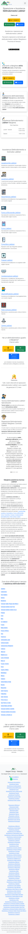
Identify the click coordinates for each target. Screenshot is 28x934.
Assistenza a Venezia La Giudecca (14, 901)
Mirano (2, 676)
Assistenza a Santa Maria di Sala (14, 896)
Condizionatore (19, 515)
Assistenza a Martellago (14, 865)
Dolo (2, 615)
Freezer (12, 515)
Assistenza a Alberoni (14, 826)
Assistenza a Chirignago (14, 842)
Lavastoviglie (21, 511)
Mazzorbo (3, 688)
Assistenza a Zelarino (14, 914)
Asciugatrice (9, 513)
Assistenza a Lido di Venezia (14, 856)
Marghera (3, 600)
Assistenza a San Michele (14, 887)
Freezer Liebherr (7, 260)
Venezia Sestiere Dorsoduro (8, 712)
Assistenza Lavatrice (14, 798)
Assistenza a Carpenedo (14, 838)
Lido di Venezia (5, 658)
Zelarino (3, 588)
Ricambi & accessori (14, 356)
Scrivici (20, 24)
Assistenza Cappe (14, 784)
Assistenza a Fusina (14, 853)
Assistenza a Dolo (14, 846)
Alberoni (3, 652)
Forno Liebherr (6, 228)
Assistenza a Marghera (14, 864)
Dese (2, 667)
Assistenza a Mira (14, 871)
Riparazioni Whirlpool (14, 805)
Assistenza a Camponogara (14, 837)
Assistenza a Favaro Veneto (14, 847)
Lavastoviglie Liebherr (9, 163)
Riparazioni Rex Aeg (14, 808)
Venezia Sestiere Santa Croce (9, 609)
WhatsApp (9, 24)
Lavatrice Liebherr (7, 179)
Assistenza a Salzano (14, 883)
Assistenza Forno (14, 789)
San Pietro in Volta (6, 703)
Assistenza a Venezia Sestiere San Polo (14, 907)
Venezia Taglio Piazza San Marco (9, 603)
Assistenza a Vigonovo (14, 912)
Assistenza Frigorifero (14, 795)
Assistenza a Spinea (14, 898)
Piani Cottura (13, 516)
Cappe (18, 516)
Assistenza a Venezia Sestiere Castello (14, 903)
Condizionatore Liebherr (9, 276)
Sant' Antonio (4, 697)
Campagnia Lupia (5, 639)
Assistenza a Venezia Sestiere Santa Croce (14, 909)
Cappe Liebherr (6, 325)
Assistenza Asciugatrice (14, 782)
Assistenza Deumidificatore (14, 787)
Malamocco (4, 655)
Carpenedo (4, 591)
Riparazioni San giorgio (14, 819)
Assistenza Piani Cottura (14, 800)
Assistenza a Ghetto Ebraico (14, 855)
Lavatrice (3, 513)
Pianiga (3, 612)
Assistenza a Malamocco (14, 858)
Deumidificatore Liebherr (10, 294)
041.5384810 (14, 20)
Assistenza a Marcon (14, 862)
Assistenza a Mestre (14, 869)
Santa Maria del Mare (6, 706)
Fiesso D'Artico (5, 630)
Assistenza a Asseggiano (14, 828)
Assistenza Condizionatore (14, 786)
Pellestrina (3, 694)
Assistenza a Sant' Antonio (14, 891)
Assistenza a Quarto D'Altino (14, 882)
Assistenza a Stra (14, 900)
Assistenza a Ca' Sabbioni (14, 831)
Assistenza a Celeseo (14, 840)
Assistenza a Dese (14, 844)
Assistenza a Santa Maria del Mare (14, 894)
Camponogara (5, 642)
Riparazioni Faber (14, 812)
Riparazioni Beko (14, 810)
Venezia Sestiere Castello (7, 709)
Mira (2, 618)
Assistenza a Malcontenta (14, 860)
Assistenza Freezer (14, 793)
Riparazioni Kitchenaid (14, 821)
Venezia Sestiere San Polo (8, 606)
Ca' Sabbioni (4, 621)
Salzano (3, 679)
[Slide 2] (14, 472)
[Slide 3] (17, 472)
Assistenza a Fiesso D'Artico (14, 849)
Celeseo (3, 649)
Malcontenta (4, 627)
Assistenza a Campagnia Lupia (14, 833)
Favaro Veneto (5, 664)
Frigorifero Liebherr (8, 244)
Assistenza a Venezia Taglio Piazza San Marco (14, 910)
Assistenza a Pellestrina (14, 876)
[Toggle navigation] (25, 3)
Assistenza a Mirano (14, 873)
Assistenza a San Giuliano (14, 885)
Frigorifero (7, 515)
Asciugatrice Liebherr (8, 197)
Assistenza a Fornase (14, 851)
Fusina (2, 624)
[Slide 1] (11, 472)
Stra (2, 633)
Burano (3, 685)
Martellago (3, 673)
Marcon (3, 661)
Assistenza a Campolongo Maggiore (14, 835)
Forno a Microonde (18, 513)
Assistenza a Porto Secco (14, 880)
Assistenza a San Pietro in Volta (14, 889)
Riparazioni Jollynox (14, 816)
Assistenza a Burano (14, 829)
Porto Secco (4, 700)
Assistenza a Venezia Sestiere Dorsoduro (14, 905)
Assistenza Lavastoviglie (14, 796)
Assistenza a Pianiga (14, 878)
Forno (2, 515)
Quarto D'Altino (5, 670)
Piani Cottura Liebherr (9, 310)
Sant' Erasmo (4, 691)
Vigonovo (3, 636)
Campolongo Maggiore (7, 645)
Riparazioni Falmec (14, 814)
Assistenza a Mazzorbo (14, 867)
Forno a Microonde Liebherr (11, 212)
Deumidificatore (5, 516)
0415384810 (14, 777)
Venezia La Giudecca (6, 715)
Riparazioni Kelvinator (14, 817)
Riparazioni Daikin (14, 807)
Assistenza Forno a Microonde (14, 791)
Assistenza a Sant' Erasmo (14, 892)
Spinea (2, 597)
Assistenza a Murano (14, 874)
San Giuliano (4, 594)
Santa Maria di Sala (6, 682)
